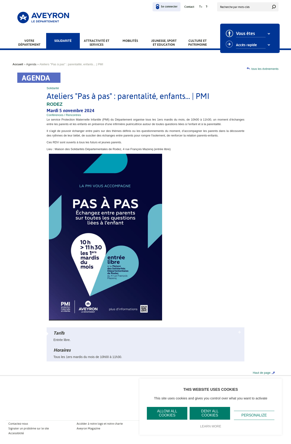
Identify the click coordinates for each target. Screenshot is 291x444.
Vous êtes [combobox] (247, 33)
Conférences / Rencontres (64, 115)
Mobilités (130, 41)
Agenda (31, 64)
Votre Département (29, 42)
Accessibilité (16, 433)
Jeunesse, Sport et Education (164, 42)
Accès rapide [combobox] (248, 45)
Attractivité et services (96, 42)
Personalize (254, 415)
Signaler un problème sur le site (28, 428)
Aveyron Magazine (88, 428)
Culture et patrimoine (197, 42)
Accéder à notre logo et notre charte (100, 423)
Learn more (210, 426)
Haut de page (262, 372)
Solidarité (63, 41)
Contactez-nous (18, 423)
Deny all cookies (209, 413)
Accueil (18, 64)
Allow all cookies (167, 413)
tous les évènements (264, 69)
